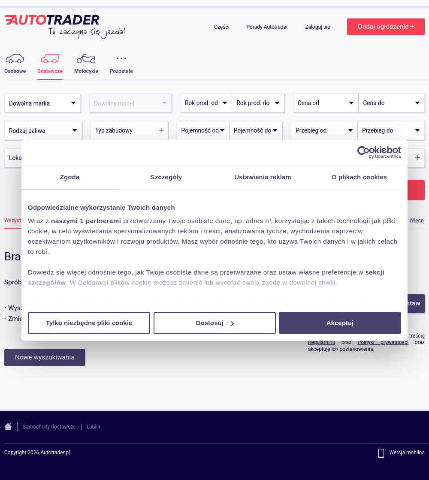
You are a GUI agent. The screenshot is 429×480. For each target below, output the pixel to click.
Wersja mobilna (407, 453)
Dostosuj (215, 322)
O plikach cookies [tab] (359, 177)
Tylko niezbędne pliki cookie (89, 322)
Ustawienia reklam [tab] (262, 177)
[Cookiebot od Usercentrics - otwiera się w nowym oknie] (363, 152)
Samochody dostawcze (49, 427)
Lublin (93, 427)
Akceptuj (339, 322)
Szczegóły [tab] (166, 177)
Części (222, 27)
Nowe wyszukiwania (45, 357)
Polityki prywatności (383, 342)
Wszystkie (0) (20, 220)
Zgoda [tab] (70, 177)
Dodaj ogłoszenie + (386, 26)
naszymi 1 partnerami (86, 220)
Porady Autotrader (268, 27)
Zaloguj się (318, 27)
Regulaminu (321, 342)
